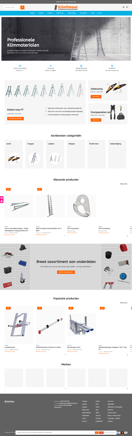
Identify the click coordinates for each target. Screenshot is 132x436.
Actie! (93, 13)
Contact (110, 421)
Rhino (97, 413)
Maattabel (111, 404)
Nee (101, 432)
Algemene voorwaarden (115, 407)
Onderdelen (83, 13)
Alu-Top (98, 416)
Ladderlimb (99, 421)
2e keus (99, 13)
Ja (96, 432)
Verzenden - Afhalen (114, 418)
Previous (4, 236)
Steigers (50, 13)
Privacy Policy (112, 413)
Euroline (98, 418)
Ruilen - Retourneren (114, 416)
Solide (98, 401)
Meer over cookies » (109, 432)
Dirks (97, 404)
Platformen (60, 13)
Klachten (110, 410)
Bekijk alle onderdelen (66, 272)
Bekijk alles (123, 184)
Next (127, 236)
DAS (97, 410)
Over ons (110, 401)
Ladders (41, 13)
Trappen (32, 13)
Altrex (98, 407)
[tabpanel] (13, 155)
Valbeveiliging (71, 13)
